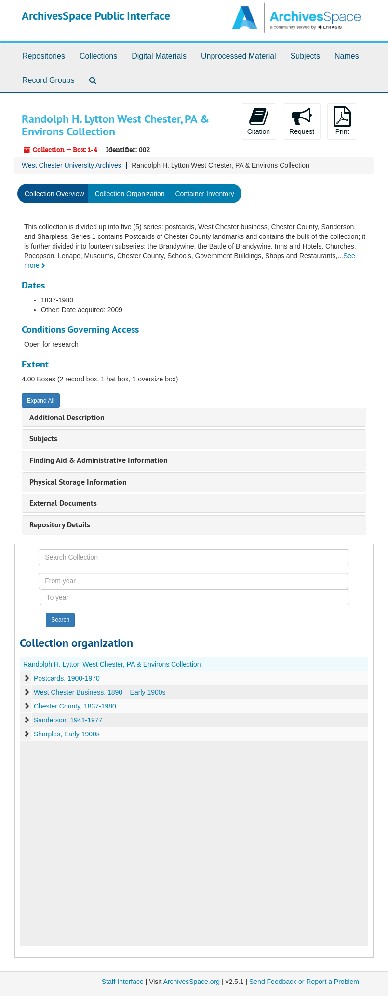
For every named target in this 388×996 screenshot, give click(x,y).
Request (301, 120)
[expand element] (26, 678)
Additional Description (67, 417)
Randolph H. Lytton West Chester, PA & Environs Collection (112, 664)
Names (346, 56)
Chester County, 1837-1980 (75, 706)
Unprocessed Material (238, 56)
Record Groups (48, 80)
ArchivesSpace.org (191, 981)
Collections (98, 56)
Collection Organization (130, 193)
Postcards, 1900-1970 (67, 678)
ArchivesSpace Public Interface (96, 15)
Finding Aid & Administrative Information (98, 460)
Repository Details (59, 525)
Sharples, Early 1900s (67, 734)
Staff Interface (123, 981)
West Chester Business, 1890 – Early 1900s (100, 692)
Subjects (305, 56)
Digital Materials (159, 56)
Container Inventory (204, 193)
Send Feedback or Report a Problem (304, 981)
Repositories (43, 56)
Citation (258, 120)
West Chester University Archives (71, 165)
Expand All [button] (40, 400)
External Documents (63, 503)
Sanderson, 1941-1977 (68, 720)
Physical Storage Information (78, 482)
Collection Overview (54, 193)
